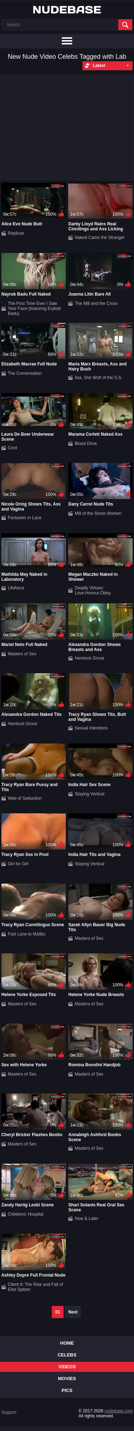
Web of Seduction (25, 798)
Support (8, 1412)
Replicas (16, 233)
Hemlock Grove (89, 658)
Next (73, 1312)
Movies (67, 1378)
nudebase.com (119, 1410)
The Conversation (25, 373)
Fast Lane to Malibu (26, 934)
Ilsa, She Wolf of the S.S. (98, 377)
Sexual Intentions (91, 728)
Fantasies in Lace (24, 517)
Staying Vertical (89, 793)
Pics (66, 1390)
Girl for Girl (18, 863)
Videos (67, 1366)
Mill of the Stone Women (98, 513)
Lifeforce (16, 587)
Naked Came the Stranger (99, 237)
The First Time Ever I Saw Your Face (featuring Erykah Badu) (34, 308)
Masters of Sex (22, 653)
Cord (12, 447)
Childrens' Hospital (26, 1214)
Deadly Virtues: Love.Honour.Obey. (93, 590)
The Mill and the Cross (96, 303)
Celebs (67, 1355)
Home (67, 1343)
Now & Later (86, 1218)
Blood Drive (86, 443)
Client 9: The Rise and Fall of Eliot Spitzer (35, 1287)
